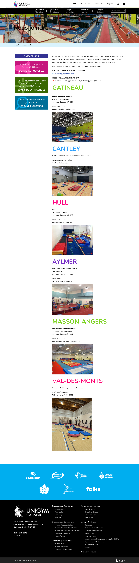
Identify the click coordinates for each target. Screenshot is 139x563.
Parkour (58, 517)
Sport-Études (60, 536)
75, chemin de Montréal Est (62, 331)
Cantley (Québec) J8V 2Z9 (62, 163)
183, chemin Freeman (60, 212)
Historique (88, 525)
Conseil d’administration (93, 530)
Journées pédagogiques (63, 549)
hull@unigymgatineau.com (62, 222)
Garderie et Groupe (91, 512)
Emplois (87, 547)
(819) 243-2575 (20, 533)
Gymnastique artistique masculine (67, 530)
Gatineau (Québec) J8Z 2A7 (62, 215)
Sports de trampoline (62, 533)
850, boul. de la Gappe (60, 99)
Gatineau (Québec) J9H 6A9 (62, 274)
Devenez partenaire (91, 545)
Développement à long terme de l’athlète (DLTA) (102, 539)
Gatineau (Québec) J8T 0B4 (62, 102)
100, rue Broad (57, 271)
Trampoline (59, 512)
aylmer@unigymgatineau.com (63, 281)
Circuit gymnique (91, 515)
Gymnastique (60, 509)
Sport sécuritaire (90, 536)
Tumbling (58, 515)
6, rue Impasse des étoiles (62, 160)
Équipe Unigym (90, 533)
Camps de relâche (61, 546)
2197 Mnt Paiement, (60, 392)
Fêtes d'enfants (90, 509)
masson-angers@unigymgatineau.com (66, 341)
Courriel (17, 536)
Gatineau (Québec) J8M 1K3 (62, 334)
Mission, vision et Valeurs (94, 528)
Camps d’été (59, 543)
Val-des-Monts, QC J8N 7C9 (62, 395)
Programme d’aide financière (95, 542)
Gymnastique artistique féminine (66, 528)
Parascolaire (89, 517)
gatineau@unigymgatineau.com (64, 109)
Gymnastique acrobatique (64, 525)
